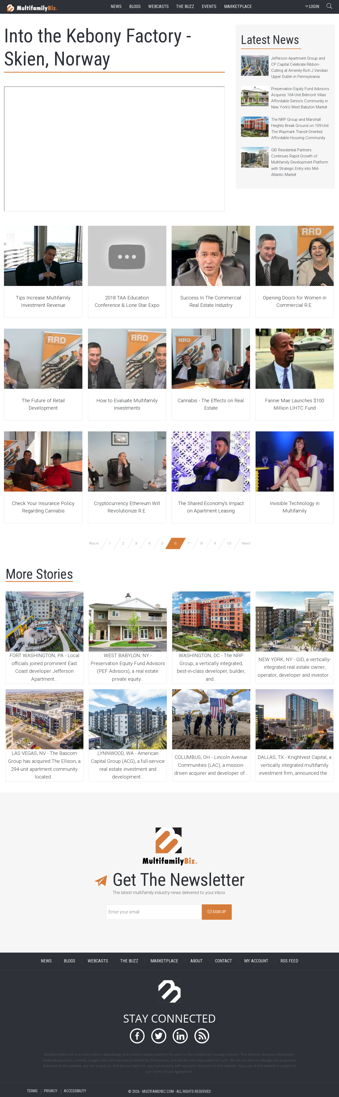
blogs (135, 6)
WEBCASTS (98, 960)
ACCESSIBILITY (75, 1091)
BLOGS (69, 960)
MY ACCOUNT (256, 960)
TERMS (32, 1091)
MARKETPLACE (164, 960)
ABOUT (196, 960)
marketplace (238, 6)
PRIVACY (50, 1091)
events (209, 6)
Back (94, 543)
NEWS (46, 960)
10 (228, 543)
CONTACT (223, 960)
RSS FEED (289, 960)
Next (245, 543)
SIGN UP (217, 911)
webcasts (158, 6)
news (116, 6)
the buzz (185, 6)
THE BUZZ (129, 960)
